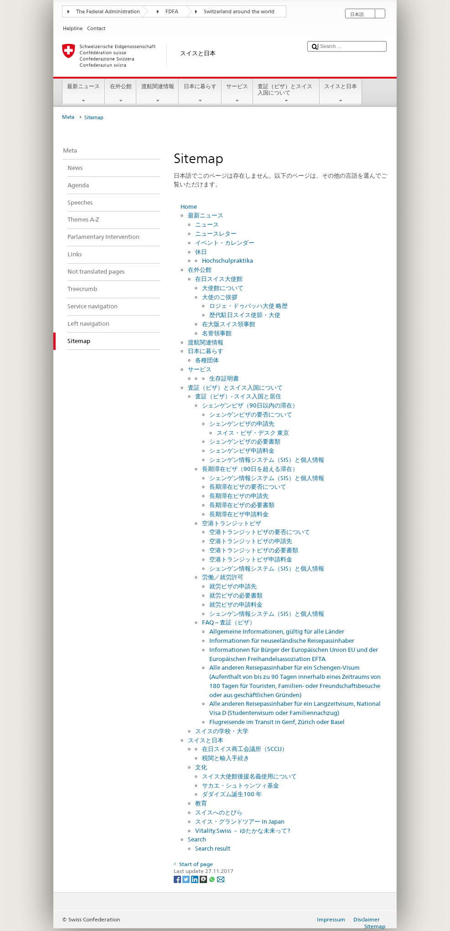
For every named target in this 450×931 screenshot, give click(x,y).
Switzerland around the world (239, 12)
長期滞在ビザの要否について (247, 486)
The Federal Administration (108, 12)
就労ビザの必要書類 (236, 595)
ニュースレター (216, 233)
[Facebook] (178, 878)
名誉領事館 (217, 333)
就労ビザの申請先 (233, 586)
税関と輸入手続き (225, 758)
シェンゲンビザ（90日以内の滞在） (250, 405)
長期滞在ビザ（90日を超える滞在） (250, 468)
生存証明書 (224, 378)
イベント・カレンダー (224, 242)
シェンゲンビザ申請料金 (241, 450)
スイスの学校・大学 (221, 731)
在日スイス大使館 (219, 278)
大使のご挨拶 (220, 297)
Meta (68, 117)
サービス (237, 94)
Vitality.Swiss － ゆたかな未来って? (242, 830)
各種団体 (207, 360)
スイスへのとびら (219, 812)
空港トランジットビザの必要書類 (253, 550)
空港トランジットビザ (231, 523)
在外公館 (120, 94)
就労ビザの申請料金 (236, 604)
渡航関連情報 (157, 94)
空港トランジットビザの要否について (259, 531)
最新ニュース (83, 94)
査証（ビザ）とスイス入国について (286, 94)
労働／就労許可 (222, 577)
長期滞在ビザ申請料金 (239, 514)
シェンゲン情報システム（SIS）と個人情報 (266, 459)
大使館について (222, 287)
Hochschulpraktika (227, 260)
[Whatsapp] (212, 878)
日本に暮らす (200, 94)
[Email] (220, 878)
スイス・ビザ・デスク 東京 (253, 432)
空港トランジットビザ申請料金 (250, 559)
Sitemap (374, 926)
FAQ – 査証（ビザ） (228, 622)
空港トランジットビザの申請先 (250, 541)
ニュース (207, 224)
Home (189, 206)
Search (197, 839)
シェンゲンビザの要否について (250, 414)
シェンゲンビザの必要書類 (244, 441)
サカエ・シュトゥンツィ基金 (240, 785)
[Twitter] (186, 878)
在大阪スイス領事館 (228, 324)
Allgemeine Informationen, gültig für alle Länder (276, 631)
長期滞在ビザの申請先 (239, 495)
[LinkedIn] (195, 878)
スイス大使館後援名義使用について (249, 776)
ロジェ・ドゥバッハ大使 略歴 (248, 305)
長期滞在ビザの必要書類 (241, 504)
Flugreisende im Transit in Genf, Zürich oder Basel (277, 721)
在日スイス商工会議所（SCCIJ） (245, 748)
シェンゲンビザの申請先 (241, 423)
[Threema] (204, 878)
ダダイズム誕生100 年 (232, 794)
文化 (201, 767)
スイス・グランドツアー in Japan (239, 821)
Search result (212, 848)
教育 (201, 803)
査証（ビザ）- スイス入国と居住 (238, 396)
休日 (201, 251)
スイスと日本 (341, 94)
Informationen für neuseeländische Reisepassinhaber (281, 640)
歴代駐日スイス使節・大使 (244, 314)
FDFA (172, 12)
